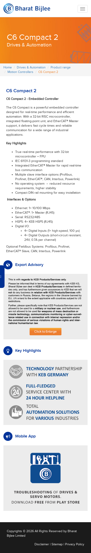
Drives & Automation (31, 67)
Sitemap (57, 544)
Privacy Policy (74, 544)
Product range (61, 67)
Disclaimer (41, 544)
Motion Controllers (20, 72)
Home (7, 67)
